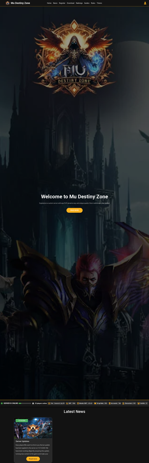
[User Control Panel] (145, 3)
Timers (99, 3)
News (55, 3)
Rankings (79, 3)
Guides (86, 3)
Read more (74, 211)
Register (62, 3)
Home (49, 3)
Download (70, 3)
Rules (93, 3)
